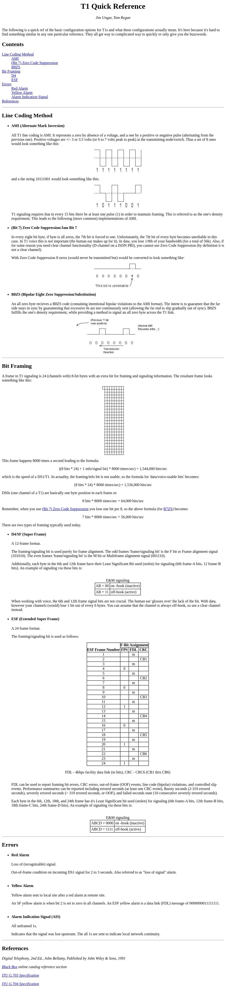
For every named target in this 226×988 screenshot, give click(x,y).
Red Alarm (19, 88)
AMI (15, 59)
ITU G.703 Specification (20, 975)
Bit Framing (11, 71)
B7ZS (168, 509)
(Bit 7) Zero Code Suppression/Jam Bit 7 (44, 228)
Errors (6, 84)
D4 (13, 76)
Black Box (9, 967)
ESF (14, 80)
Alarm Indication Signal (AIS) (35, 917)
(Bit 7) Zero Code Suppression (34, 63)
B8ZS (15, 67)
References (10, 101)
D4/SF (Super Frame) (28, 534)
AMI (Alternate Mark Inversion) (37, 126)
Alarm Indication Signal (29, 97)
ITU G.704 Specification (20, 984)
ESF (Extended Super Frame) (35, 619)
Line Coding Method (18, 54)
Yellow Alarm (22, 93)
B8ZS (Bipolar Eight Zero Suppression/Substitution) (53, 294)
